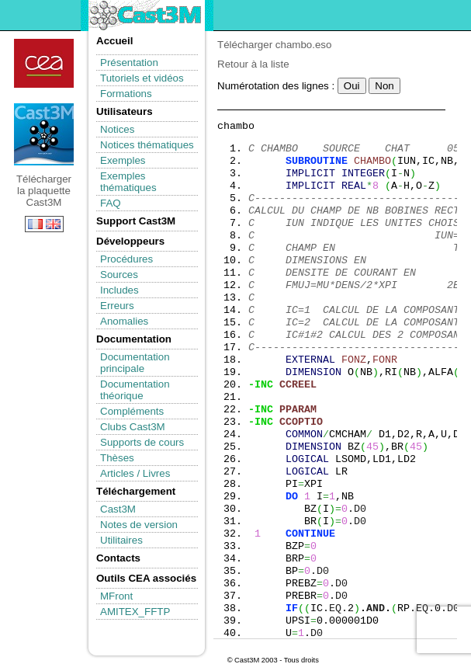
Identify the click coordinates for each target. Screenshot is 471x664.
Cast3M (118, 509)
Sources (119, 274)
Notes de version (139, 524)
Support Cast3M (135, 221)
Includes (119, 290)
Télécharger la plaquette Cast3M (44, 134)
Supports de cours (142, 442)
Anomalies (124, 321)
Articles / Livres (135, 473)
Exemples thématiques (128, 181)
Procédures (126, 259)
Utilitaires (121, 540)
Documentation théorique (135, 390)
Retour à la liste (253, 64)
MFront (116, 596)
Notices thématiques (147, 145)
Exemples (123, 160)
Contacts (118, 558)
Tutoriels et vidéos (142, 78)
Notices (117, 129)
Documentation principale (135, 362)
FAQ (110, 203)
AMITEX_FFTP (135, 611)
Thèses (117, 458)
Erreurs (117, 305)
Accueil (114, 41)
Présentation (129, 62)
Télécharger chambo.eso (274, 44)
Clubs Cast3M (132, 427)
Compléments (132, 411)
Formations (126, 93)
